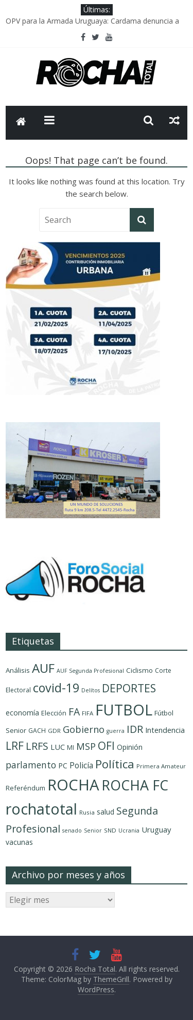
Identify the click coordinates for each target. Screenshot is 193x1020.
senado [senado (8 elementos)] (72, 830)
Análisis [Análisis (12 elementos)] (18, 670)
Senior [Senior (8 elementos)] (93, 830)
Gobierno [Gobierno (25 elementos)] (83, 729)
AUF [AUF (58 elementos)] (43, 667)
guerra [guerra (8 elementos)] (116, 730)
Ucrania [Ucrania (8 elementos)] (128, 830)
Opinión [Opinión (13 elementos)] (130, 747)
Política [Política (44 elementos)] (114, 764)
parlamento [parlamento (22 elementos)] (31, 765)
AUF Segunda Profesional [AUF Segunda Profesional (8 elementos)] (90, 670)
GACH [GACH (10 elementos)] (37, 730)
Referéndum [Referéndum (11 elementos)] (25, 787)
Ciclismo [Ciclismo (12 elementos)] (139, 670)
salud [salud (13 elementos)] (105, 812)
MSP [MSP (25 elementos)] (86, 746)
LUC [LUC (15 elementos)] (57, 747)
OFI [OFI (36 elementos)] (106, 746)
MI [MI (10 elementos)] (70, 747)
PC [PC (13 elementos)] (62, 765)
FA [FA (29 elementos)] (74, 712)
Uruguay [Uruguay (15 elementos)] (156, 829)
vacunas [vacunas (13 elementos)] (19, 842)
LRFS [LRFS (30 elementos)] (37, 746)
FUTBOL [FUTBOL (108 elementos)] (123, 710)
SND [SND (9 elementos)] (110, 830)
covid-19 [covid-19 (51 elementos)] (56, 687)
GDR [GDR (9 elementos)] (54, 730)
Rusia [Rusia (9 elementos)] (87, 812)
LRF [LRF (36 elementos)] (15, 746)
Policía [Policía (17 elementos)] (81, 765)
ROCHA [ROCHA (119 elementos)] (73, 785)
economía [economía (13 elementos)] (22, 712)
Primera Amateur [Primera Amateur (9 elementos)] (161, 766)
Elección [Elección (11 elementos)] (53, 712)
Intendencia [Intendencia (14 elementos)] (165, 730)
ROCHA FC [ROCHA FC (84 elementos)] (134, 785)
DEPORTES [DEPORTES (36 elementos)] (129, 688)
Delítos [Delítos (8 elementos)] (90, 690)
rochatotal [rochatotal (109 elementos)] (41, 809)
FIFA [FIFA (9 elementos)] (87, 713)
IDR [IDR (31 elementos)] (135, 729)
